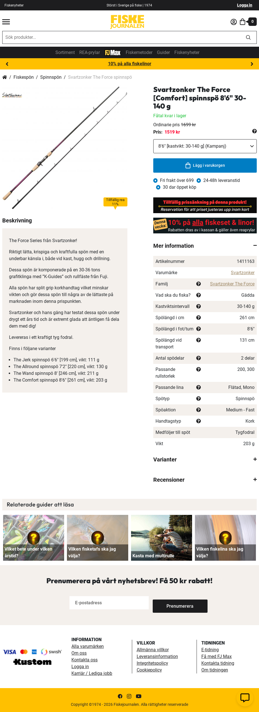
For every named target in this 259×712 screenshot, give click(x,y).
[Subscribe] (171, 602)
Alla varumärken (87, 646)
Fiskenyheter (186, 52)
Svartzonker (243, 272)
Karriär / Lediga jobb (91, 673)
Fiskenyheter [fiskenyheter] (14, 5)
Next (252, 64)
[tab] (205, 246)
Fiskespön (23, 77)
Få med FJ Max (216, 656)
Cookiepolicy (149, 670)
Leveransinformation (157, 656)
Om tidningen (214, 670)
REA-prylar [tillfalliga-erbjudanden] (89, 52)
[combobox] (121, 37)
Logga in (244, 5)
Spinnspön (51, 77)
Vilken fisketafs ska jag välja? (92, 552)
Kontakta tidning (217, 663)
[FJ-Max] (112, 52)
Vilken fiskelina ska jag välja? (219, 552)
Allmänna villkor (153, 649)
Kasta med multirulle (153, 555)
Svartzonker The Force (232, 284)
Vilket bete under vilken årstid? (28, 552)
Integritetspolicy (152, 663)
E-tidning (210, 649)
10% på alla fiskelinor (129, 63)
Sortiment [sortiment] (65, 52)
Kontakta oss (84, 660)
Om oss (79, 653)
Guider (163, 52)
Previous (7, 64)
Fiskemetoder (139, 52)
